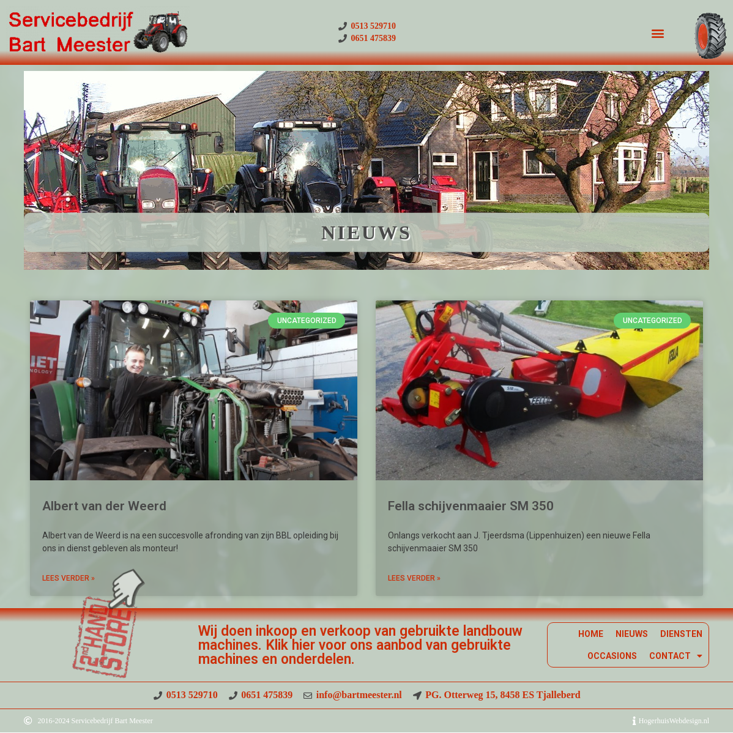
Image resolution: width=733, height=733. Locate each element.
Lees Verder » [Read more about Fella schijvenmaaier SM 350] (414, 578)
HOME (590, 634)
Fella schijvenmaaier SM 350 (471, 506)
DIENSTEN (681, 634)
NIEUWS (632, 634)
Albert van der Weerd (104, 506)
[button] (657, 33)
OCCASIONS (612, 656)
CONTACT (675, 656)
